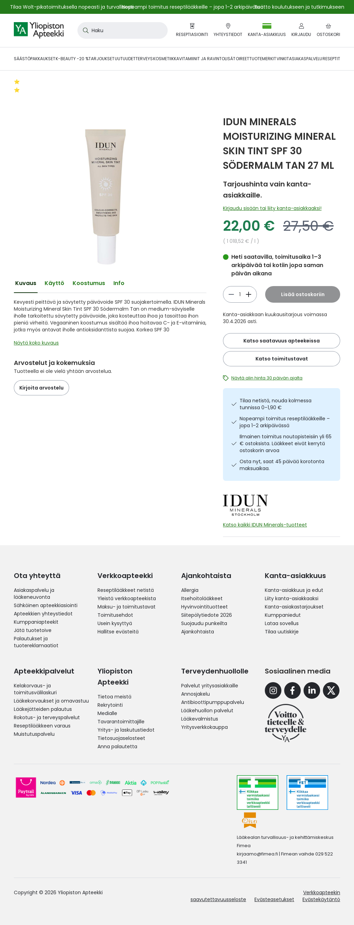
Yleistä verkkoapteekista (126, 598)
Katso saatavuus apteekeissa (281, 340)
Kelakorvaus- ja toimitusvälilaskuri (35, 689)
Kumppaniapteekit (36, 622)
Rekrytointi (110, 705)
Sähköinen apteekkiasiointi (45, 605)
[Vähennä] (248, 294)
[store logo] (39, 30)
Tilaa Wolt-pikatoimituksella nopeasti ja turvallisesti (71, 6)
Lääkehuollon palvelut (207, 710)
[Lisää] (231, 294)
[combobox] (122, 30)
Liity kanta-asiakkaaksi (291, 598)
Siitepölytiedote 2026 (206, 615)
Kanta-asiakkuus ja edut (294, 590)
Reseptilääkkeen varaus (42, 725)
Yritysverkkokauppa (204, 727)
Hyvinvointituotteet (204, 606)
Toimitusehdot (115, 615)
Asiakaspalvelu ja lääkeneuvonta (34, 594)
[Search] (84, 30)
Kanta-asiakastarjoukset (294, 606)
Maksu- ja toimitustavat (126, 606)
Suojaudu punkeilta (204, 623)
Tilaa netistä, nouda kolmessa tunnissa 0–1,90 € (275, 404)
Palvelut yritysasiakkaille (209, 685)
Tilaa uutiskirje (282, 631)
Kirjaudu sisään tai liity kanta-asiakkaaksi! (272, 208)
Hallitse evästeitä (118, 631)
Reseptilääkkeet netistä (125, 590)
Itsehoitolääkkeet (202, 598)
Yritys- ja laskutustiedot (126, 729)
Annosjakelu (195, 693)
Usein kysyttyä (114, 623)
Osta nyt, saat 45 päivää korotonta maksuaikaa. (282, 465)
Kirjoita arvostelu (41, 387)
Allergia (189, 590)
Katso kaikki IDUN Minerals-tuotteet (265, 524)
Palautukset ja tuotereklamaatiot (36, 642)
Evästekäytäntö (321, 899)
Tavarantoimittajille (121, 721)
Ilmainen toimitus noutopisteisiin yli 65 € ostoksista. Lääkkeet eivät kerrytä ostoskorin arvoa (286, 443)
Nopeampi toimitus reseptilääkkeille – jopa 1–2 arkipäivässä (285, 422)
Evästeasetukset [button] (274, 899)
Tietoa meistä (114, 696)
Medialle (107, 713)
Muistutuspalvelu (34, 734)
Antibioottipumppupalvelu (212, 702)
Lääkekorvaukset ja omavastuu (51, 700)
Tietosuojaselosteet (121, 738)
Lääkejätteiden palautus (43, 709)
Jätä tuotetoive (33, 630)
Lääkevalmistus (199, 718)
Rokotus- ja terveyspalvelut (47, 717)
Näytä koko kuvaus (36, 342)
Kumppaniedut (283, 615)
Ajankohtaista (197, 631)
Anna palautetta (117, 746)
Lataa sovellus (282, 623)
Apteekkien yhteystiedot (43, 613)
